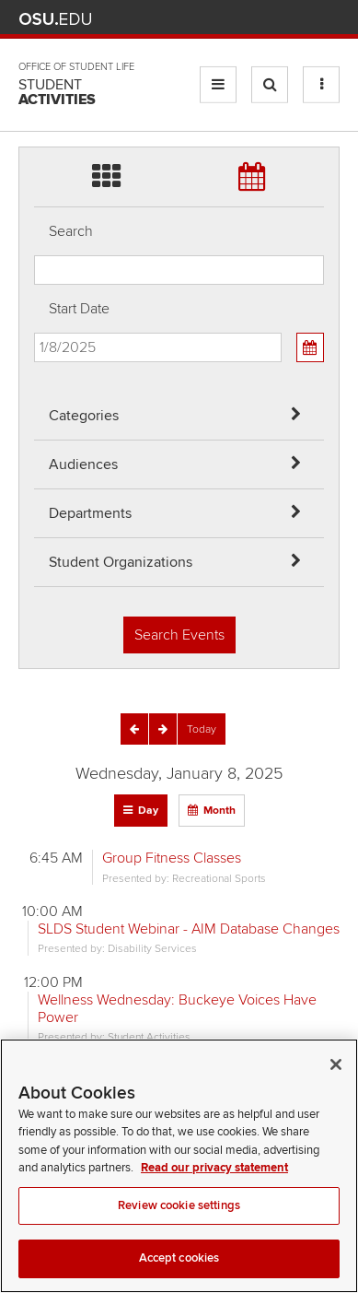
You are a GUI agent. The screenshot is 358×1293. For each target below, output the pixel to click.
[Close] (336, 1086)
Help (193, 18)
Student (57, 92)
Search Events (179, 635)
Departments (90, 513)
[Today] (201, 729)
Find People (274, 18)
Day (148, 810)
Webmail (302, 18)
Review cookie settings (179, 1227)
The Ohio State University (55, 19)
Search (71, 231)
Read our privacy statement (214, 1190)
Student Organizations (120, 562)
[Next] (163, 729)
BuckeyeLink (220, 18)
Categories (84, 415)
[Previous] (134, 729)
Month (219, 810)
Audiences (83, 464)
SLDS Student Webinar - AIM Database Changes (189, 929)
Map (248, 18)
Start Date (79, 309)
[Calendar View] (310, 347)
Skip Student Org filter (34, 77)
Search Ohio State (329, 18)
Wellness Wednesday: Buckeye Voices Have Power (177, 1009)
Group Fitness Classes (171, 858)
